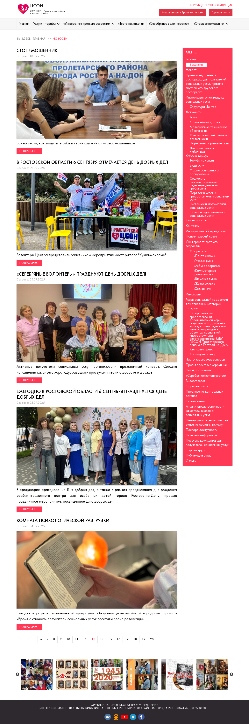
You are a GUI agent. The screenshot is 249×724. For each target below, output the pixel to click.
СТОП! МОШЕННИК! (38, 51)
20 (152, 639)
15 (110, 639)
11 (76, 639)
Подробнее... (29, 151)
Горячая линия (221, 12)
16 (118, 639)
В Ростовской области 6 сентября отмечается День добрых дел (92, 163)
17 (127, 639)
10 (68, 639)
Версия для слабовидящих (211, 5)
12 (85, 639)
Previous (17, 674)
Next (231, 674)
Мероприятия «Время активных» (182, 12)
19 (143, 639)
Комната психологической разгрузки (63, 521)
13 (93, 639)
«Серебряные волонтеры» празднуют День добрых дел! (81, 274)
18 (135, 639)
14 (101, 639)
